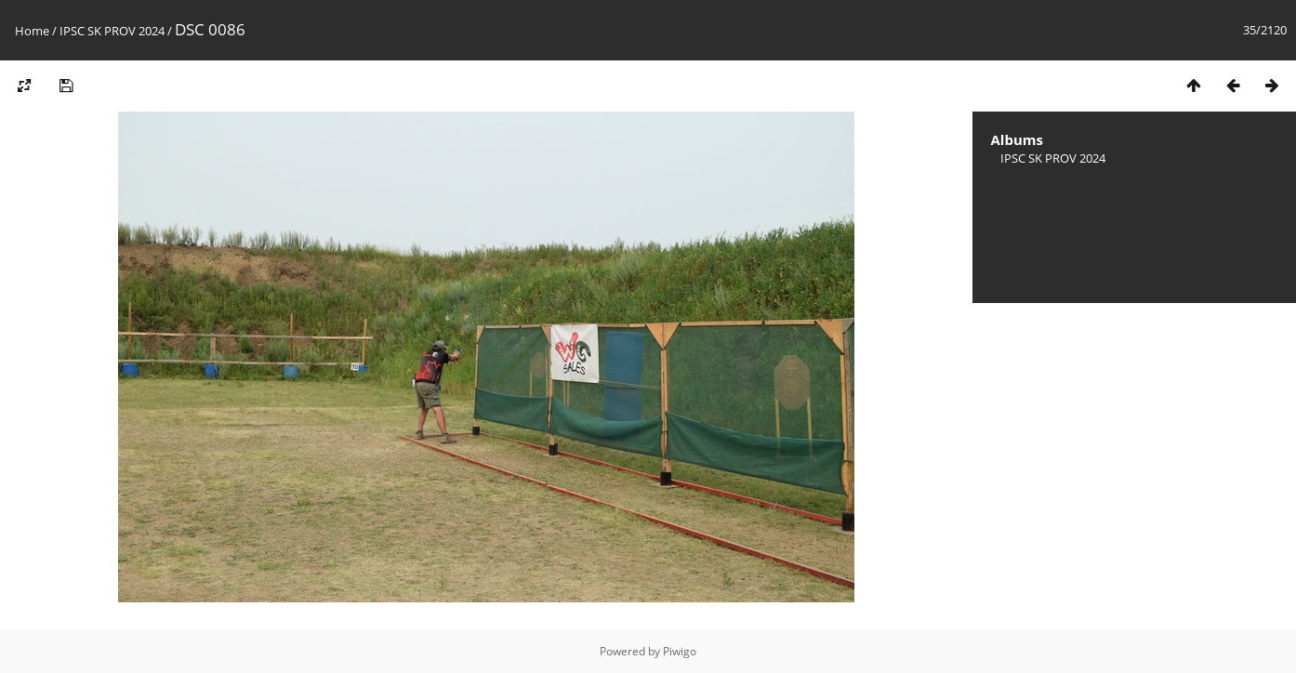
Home (32, 30)
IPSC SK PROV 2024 (112, 30)
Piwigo (679, 651)
